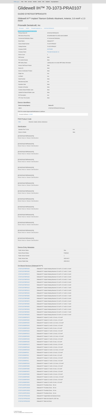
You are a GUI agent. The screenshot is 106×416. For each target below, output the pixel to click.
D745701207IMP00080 (24, 298)
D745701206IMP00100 (24, 363)
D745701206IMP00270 (24, 317)
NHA (19, 121)
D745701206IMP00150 (24, 349)
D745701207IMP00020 (24, 314)
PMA (22, 1)
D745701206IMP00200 (24, 336)
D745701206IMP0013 (23, 355)
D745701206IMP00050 (24, 377)
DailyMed (48, 1)
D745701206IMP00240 (24, 325)
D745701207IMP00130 (24, 285)
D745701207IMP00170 (24, 274)
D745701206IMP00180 (24, 341)
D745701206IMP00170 (24, 344)
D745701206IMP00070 (24, 371)
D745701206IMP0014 (23, 352)
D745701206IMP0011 (23, 360)
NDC (43, 1)
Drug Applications (54, 1)
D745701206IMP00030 (24, 382)
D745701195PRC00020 (24, 390)
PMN (26, 1)
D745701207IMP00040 (24, 309)
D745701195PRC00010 (24, 393)
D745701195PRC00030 (24, 387)
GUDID (39, 1)
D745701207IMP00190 (24, 268)
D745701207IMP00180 (24, 271)
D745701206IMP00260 (24, 320)
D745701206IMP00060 (24, 374)
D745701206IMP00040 (24, 379)
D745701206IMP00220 (24, 330)
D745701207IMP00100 (24, 293)
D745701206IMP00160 (24, 347)
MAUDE (35, 1)
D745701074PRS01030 (24, 401)
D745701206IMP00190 (24, 339)
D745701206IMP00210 (24, 333)
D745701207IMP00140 (24, 282)
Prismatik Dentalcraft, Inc (53, 51)
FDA (16, 1)
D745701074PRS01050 (24, 395)
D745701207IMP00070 (24, 301)
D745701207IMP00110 (24, 290)
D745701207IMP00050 (24, 306)
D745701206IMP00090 (24, 366)
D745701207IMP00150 (24, 279)
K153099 (31, 114)
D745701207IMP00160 (24, 276)
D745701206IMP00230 (24, 328)
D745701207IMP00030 (24, 312)
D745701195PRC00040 (24, 385)
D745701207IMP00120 (24, 287)
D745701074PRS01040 (24, 398)
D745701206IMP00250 (24, 322)
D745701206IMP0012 (23, 358)
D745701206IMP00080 (24, 368)
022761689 (50, 49)
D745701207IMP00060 (24, 303)
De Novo (30, 1)
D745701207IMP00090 (24, 295)
